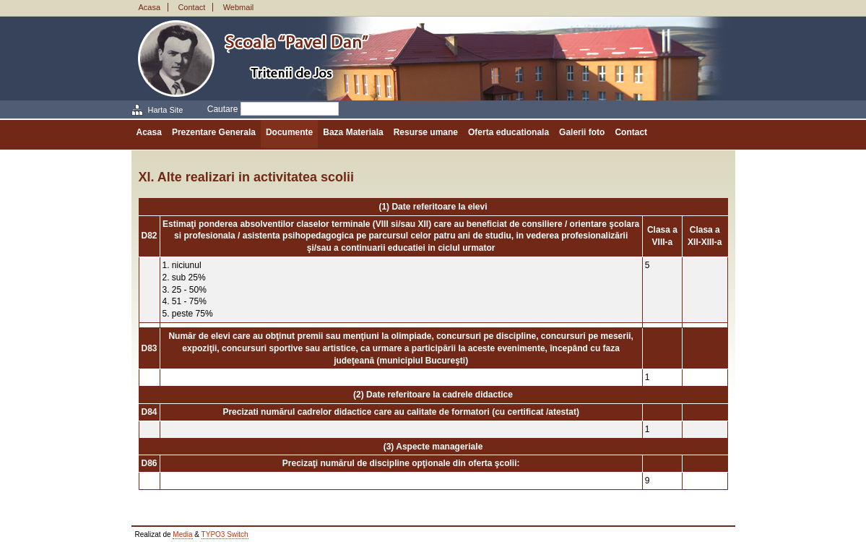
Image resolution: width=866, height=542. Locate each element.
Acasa (150, 7)
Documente (289, 132)
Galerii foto (582, 132)
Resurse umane (426, 132)
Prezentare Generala (214, 132)
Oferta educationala (508, 132)
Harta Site (165, 110)
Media (182, 534)
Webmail (238, 7)
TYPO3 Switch (225, 534)
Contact (191, 7)
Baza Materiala (353, 132)
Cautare (222, 109)
